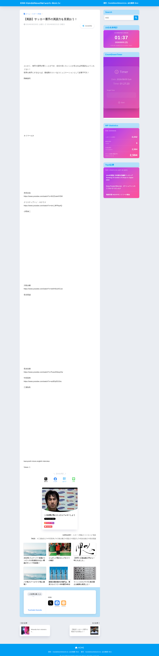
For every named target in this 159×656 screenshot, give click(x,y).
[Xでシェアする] (46, 480)
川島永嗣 (60, 539)
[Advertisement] (60, 46)
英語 (94, 535)
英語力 (74, 539)
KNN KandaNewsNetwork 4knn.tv (40, 3)
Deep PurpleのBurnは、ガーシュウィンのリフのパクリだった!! (120, 187)
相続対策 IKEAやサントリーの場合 (118, 194)
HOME (79, 647)
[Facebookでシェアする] (55, 480)
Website (63, 606)
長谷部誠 (92, 539)
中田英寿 (51, 539)
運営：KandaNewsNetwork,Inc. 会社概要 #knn (120, 3)
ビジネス (87, 535)
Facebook (57, 606)
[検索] (136, 18)
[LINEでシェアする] (73, 480)
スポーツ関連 (78, 535)
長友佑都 (83, 539)
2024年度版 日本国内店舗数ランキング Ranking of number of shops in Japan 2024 (119, 177)
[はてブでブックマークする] (64, 480)
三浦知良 (41, 539)
